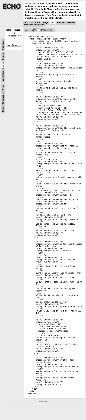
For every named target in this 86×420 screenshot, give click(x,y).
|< (30, 30)
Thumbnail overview (66, 22)
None (3, 109)
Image (45, 22)
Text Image (35, 22)
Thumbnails (3, 44)
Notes (3, 87)
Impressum (43, 401)
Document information (34, 25)
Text (26, 22)
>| (53, 30)
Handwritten (3, 76)
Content (3, 56)
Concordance (3, 98)
